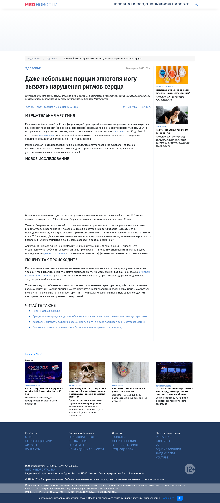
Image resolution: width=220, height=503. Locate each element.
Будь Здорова (122, 449)
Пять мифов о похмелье (46, 311)
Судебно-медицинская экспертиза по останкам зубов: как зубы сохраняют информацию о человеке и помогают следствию (87, 392)
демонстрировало (54, 253)
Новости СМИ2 (34, 354)
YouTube (162, 457)
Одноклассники (168, 449)
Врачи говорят (164, 86)
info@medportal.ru (40, 469)
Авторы (31, 445)
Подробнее (168, 498)
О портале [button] (182, 4)
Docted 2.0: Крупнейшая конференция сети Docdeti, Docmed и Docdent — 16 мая (44, 391)
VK (157, 445)
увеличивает (46, 135)
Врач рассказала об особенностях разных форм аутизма (129, 390)
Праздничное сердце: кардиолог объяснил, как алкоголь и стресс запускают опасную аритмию (90, 316)
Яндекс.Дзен (165, 453)
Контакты (32, 449)
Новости (120, 4)
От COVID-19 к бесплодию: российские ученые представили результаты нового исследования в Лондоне (174, 391)
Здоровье (33, 68)
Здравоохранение (32, 386)
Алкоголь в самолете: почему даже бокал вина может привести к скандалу (77, 327)
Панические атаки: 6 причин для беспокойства (172, 131)
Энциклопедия (138, 4)
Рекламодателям (38, 441)
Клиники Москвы (161, 4)
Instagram (164, 437)
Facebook (163, 441)
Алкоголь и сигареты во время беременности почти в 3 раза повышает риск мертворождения (89, 321)
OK (179, 498)
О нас (29, 437)
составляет (119, 131)
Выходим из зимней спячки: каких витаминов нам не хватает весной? (173, 91)
